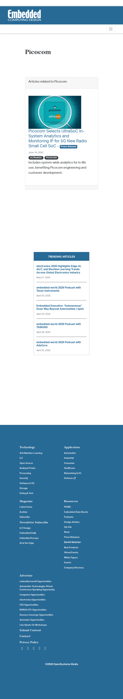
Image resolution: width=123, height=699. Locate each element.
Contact (25, 636)
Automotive (70, 453)
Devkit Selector (72, 542)
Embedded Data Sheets (76, 512)
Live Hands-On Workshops (33, 625)
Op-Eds (68, 527)
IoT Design (25, 528)
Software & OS (27, 483)
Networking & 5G (72, 473)
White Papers (71, 558)
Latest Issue (26, 507)
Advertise (26, 575)
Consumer (69, 463)
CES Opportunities (29, 605)
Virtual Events (71, 553)
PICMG (67, 507)
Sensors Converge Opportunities (36, 615)
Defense (70, 478)
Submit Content (30, 630)
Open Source (26, 463)
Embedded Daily (28, 533)
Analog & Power (28, 468)
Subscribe (25, 517)
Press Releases (72, 537)
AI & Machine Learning (31, 453)
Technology (27, 447)
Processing (25, 473)
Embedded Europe (29, 538)
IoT (21, 458)
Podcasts (68, 517)
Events (67, 563)
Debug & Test (26, 493)
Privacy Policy (29, 642)
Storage (24, 488)
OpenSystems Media (66, 664)
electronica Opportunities (33, 600)
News (67, 532)
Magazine (26, 501)
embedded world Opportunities (35, 581)
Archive (23, 512)
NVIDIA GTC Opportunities (33, 610)
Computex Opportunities (32, 595)
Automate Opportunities (32, 620)
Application (72, 447)
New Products (71, 548)
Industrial (69, 458)
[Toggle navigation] (110, 29)
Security (24, 478)
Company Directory (74, 568)
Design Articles (72, 522)
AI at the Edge (27, 543)
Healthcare (69, 468)
